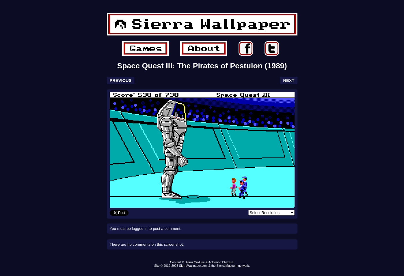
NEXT (288, 80)
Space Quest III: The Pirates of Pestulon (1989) (202, 65)
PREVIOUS (121, 80)
